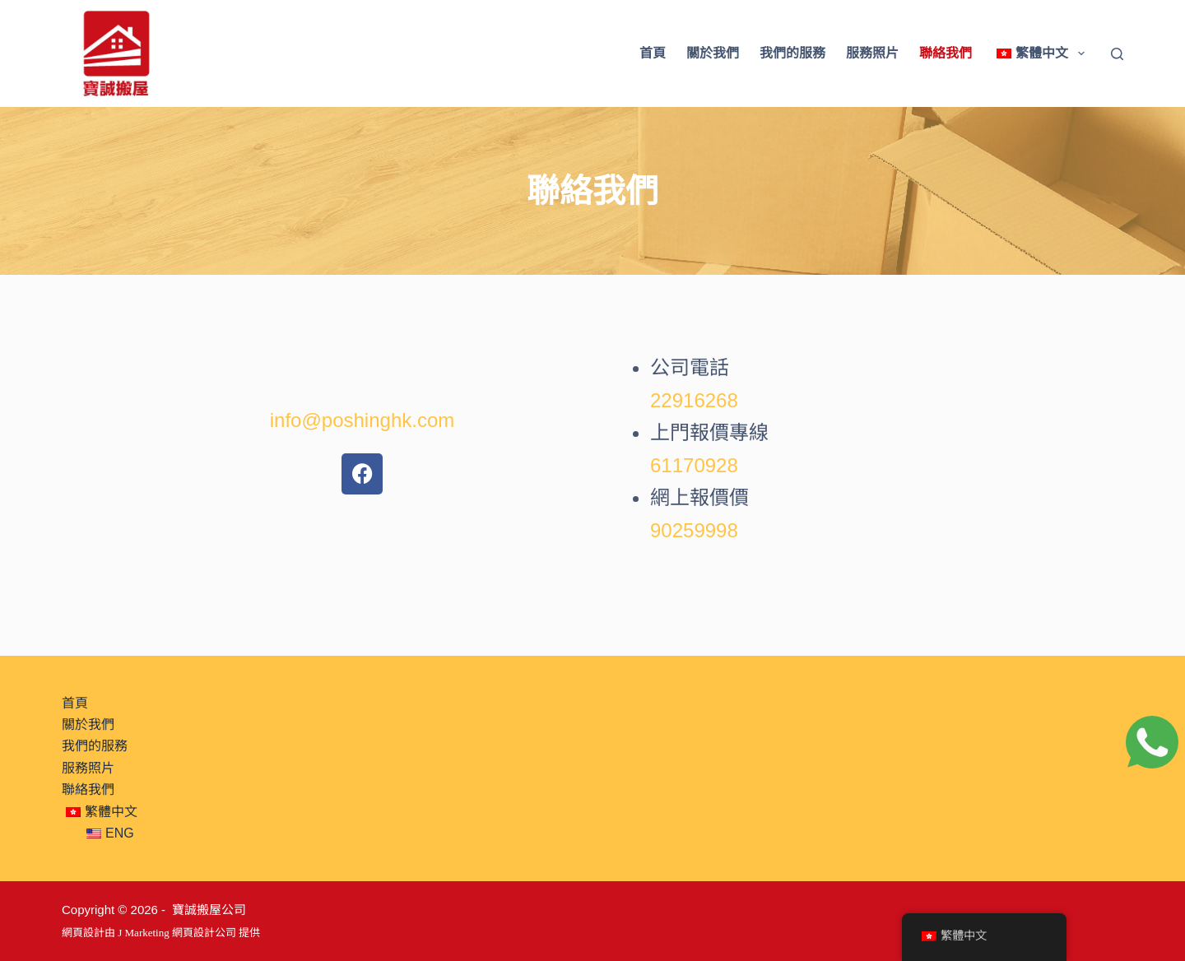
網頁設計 (83, 932)
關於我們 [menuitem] (712, 53)
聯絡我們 (88, 789)
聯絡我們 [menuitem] (945, 53)
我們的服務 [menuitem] (792, 53)
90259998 (694, 530)
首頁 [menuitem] (652, 53)
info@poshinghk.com (362, 420)
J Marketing (145, 932)
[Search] (1117, 54)
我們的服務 (95, 746)
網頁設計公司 (204, 932)
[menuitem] (1038, 53)
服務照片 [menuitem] (872, 53)
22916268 (694, 400)
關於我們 (88, 724)
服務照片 (88, 768)
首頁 (75, 703)
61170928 (694, 465)
